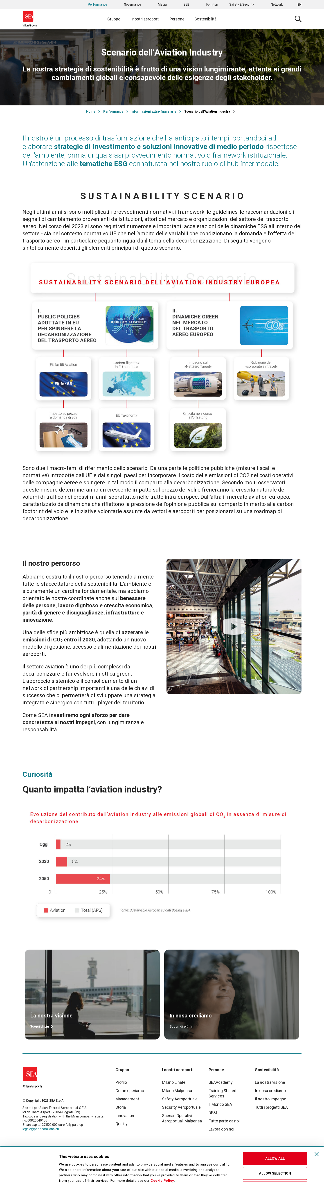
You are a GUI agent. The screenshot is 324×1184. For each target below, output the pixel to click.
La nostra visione (270, 1082)
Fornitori (212, 4)
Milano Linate (173, 1082)
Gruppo (113, 19)
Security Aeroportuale (181, 1107)
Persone (176, 19)
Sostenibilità (205, 19)
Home (90, 111)
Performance (97, 4)
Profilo (121, 1082)
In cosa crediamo (270, 1090)
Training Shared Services (222, 1093)
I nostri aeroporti (145, 19)
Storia (120, 1107)
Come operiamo (129, 1090)
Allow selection (275, 1139)
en (299, 4)
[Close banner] (317, 1119)
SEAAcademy (221, 1082)
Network (277, 4)
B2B (186, 4)
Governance (132, 4)
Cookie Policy (162, 1146)
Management (127, 1099)
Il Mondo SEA (220, 1104)
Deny (274, 1153)
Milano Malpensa (177, 1090)
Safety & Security (241, 4)
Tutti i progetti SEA (271, 1107)
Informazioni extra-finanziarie (153, 111)
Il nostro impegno (270, 1099)
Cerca (298, 19)
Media (162, 4)
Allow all (275, 1124)
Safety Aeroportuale (180, 1099)
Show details (237, 1175)
